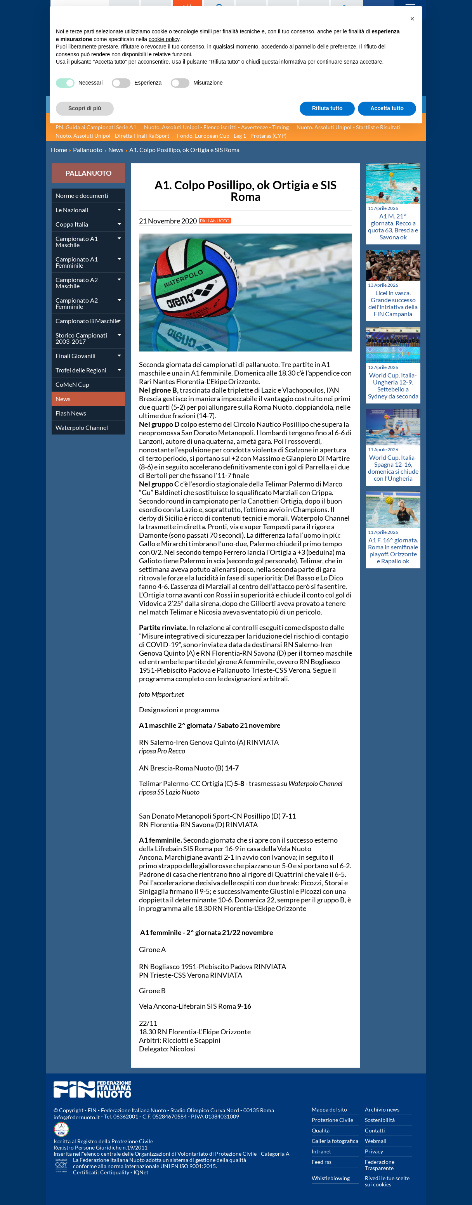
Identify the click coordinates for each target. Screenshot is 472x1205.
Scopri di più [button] (84, 108)
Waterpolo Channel (82, 427)
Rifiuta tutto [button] (327, 108)
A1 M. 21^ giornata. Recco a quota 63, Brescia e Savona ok (393, 226)
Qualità (321, 1130)
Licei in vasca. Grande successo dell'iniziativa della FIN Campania (393, 303)
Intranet (321, 1151)
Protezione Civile (332, 1120)
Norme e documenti (82, 195)
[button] (412, 18)
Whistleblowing (331, 1178)
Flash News (71, 413)
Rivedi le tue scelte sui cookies (387, 1181)
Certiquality (114, 1172)
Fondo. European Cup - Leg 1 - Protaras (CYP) (231, 135)
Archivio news (382, 1109)
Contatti (375, 1130)
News (63, 398)
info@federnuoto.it (77, 1117)
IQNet (141, 1172)
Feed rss (321, 1161)
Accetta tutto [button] (387, 108)
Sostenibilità (380, 1120)
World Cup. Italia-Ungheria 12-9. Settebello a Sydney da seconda (393, 385)
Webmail (376, 1140)
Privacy (374, 1151)
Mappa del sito (329, 1109)
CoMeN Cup (72, 384)
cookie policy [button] (164, 39)
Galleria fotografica (335, 1140)
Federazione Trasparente (379, 1164)
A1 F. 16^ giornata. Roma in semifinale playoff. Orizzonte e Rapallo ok (393, 550)
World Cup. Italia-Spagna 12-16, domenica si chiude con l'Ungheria (393, 468)
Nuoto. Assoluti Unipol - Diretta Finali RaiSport (112, 135)
